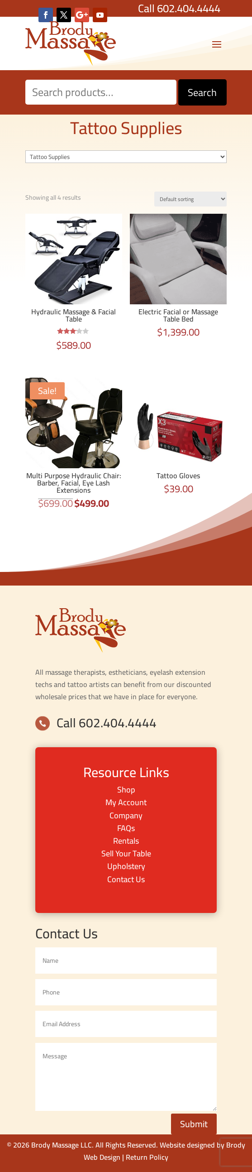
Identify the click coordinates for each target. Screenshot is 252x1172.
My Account (126, 802)
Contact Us (126, 879)
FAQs (126, 828)
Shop (126, 789)
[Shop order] (190, 199)
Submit (194, 1123)
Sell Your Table (126, 853)
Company (126, 815)
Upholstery (126, 866)
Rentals (126, 840)
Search (202, 92)
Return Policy (147, 1157)
